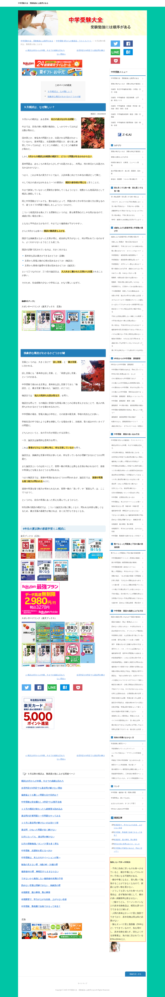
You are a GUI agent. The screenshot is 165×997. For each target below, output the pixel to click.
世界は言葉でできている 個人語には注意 (126, 729)
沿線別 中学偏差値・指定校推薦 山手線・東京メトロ (125, 99)
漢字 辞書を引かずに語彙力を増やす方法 (126, 644)
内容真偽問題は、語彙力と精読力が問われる (127, 662)
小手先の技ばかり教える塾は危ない (124, 321)
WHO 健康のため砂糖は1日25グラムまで (126, 220)
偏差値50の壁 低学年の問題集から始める (126, 653)
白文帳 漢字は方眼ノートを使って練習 (125, 640)
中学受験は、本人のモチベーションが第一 (40, 858)
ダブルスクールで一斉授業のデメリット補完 (127, 300)
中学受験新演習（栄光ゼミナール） (124, 567)
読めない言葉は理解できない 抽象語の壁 (40, 885)
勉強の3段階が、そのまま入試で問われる (126, 339)
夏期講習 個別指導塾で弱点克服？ (124, 417)
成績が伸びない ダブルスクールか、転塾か (127, 426)
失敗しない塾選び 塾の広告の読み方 (125, 242)
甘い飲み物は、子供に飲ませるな (123, 215)
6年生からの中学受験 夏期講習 (122, 364)
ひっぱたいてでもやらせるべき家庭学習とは (127, 304)
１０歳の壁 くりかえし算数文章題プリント (127, 585)
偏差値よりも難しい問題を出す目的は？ (39, 795)
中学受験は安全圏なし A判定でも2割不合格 (41, 802)
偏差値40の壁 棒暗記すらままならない (40, 871)
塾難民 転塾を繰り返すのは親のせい (125, 278)
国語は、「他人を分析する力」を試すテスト (127, 676)
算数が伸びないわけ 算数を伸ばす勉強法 (125, 84)
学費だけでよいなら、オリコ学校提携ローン (127, 778)
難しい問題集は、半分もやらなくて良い (125, 571)
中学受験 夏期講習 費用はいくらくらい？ (127, 396)
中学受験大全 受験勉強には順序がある (33, 3)
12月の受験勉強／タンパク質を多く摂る (40, 844)
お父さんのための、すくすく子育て (123, 803)
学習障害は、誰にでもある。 (121, 798)
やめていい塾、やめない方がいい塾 (124, 273)
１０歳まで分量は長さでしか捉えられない (126, 589)
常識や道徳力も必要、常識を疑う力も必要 (126, 698)
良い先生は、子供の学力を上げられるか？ (126, 325)
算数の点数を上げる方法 (119, 157)
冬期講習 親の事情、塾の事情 (35, 892)
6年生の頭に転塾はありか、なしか (124, 374)
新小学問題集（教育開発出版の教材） (125, 562)
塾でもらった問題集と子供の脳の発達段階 (125, 553)
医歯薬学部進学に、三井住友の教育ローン (126, 774)
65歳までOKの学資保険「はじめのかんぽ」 (127, 760)
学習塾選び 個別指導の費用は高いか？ (125, 260)
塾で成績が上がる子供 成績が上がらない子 (127, 269)
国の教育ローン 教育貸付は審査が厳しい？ (126, 769)
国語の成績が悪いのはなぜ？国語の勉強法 (125, 617)
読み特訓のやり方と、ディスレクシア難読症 (127, 631)
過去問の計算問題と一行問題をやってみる (40, 816)
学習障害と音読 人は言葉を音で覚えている (127, 635)
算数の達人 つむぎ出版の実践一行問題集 (126, 576)
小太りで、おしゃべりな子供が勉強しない (126, 202)
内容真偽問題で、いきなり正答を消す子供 (126, 658)
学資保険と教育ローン (118, 743)
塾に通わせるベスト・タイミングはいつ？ (126, 251)
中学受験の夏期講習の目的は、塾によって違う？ (127, 411)
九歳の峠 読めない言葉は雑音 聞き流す (126, 603)
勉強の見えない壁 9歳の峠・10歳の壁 (39, 864)
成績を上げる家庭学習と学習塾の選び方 (125, 237)
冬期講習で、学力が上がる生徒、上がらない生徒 (44, 899)
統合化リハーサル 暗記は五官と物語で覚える (126, 310)
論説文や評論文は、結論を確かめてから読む (127, 702)
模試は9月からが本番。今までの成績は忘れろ (42, 781)
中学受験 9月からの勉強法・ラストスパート (126, 440)
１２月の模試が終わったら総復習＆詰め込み (42, 809)
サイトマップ (82, 983)
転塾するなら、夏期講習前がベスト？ (125, 421)
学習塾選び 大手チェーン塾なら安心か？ (126, 264)
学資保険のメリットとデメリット (123, 749)
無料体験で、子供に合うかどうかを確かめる (127, 246)
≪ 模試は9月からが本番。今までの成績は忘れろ (45, 50)
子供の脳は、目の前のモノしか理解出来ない (127, 594)
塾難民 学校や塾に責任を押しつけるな (125, 282)
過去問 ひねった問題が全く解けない (38, 830)
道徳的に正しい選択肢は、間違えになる (125, 716)
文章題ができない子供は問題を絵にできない (127, 598)
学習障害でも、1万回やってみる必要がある (127, 286)
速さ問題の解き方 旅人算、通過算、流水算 (125, 172)
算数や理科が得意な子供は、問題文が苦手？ (127, 671)
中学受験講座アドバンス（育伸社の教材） (126, 558)
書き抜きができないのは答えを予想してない (127, 725)
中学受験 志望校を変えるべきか (36, 851)
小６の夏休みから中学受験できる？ (124, 378)
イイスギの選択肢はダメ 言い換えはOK (126, 720)
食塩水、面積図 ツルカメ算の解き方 (124, 179)
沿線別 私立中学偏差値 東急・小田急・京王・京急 (126, 90)
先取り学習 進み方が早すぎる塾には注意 (126, 295)
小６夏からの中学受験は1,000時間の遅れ (126, 383)
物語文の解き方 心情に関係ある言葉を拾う (127, 684)
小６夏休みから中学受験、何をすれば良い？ (127, 387)
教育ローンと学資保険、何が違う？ (124, 765)
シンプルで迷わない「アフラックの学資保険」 (126, 754)
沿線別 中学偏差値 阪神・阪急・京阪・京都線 (126, 115)
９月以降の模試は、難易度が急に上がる (125, 452)
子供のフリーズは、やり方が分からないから (127, 689)
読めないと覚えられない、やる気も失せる (126, 626)
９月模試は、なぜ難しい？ (60, 91)
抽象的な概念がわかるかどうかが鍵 (64, 96)
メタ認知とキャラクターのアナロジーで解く (127, 680)
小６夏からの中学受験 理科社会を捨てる (126, 392)
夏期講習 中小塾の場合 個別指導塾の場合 (127, 405)
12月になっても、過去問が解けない (38, 837)
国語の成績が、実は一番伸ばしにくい (125, 622)
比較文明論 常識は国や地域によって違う (126, 707)
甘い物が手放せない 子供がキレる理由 (125, 206)
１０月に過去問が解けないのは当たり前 (39, 823)
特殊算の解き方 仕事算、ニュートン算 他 (125, 164)
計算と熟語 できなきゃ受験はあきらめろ (126, 580)
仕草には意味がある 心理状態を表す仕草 (126, 693)
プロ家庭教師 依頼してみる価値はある (125, 291)
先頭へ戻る (137, 974)
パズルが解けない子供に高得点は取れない (126, 334)
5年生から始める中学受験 (120, 809)
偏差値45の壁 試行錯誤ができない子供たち (127, 330)
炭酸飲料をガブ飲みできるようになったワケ (127, 211)
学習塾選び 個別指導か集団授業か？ (125, 255)
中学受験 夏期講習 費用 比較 (123, 401)
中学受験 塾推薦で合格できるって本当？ (40, 906)
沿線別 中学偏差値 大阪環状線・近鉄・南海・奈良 (126, 124)
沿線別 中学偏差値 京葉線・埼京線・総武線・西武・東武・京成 (125, 107)
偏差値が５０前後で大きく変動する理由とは (127, 667)
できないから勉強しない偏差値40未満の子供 (42, 878)
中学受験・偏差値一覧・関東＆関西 (123, 792)
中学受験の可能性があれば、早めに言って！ (127, 369)
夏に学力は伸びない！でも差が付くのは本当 (127, 350)
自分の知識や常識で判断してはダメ (124, 711)
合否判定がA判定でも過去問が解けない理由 (41, 788)
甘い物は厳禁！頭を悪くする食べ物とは (125, 197)
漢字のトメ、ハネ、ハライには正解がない (126, 649)
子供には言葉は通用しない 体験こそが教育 (126, 316)
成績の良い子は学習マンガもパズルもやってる (127, 344)
